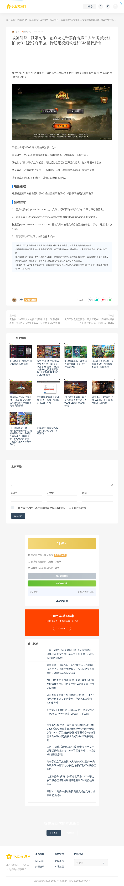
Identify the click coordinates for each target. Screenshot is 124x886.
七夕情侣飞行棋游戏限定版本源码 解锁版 (21, 362)
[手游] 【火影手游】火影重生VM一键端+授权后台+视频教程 (103, 364)
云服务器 (59, 861)
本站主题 (59, 866)
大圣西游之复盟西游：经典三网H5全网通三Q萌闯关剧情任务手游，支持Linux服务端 (89, 321)
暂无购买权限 (62, 576)
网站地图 (39, 861)
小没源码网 (22, 19)
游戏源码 (33, 19)
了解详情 (70, 833)
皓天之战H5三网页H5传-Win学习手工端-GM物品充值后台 (102, 400)
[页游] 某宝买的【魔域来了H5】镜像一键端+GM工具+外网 (48, 400)
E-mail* (50, 492)
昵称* (14, 492)
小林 (15, 32)
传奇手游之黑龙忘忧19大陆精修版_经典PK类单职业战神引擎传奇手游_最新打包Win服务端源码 (71, 765)
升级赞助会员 (60, 555)
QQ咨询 (62, 601)
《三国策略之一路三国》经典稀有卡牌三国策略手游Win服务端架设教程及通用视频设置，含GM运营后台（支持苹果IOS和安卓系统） (21, 436)
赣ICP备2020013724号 (79, 881)
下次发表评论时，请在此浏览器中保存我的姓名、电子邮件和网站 (51, 507)
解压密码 (39, 866)
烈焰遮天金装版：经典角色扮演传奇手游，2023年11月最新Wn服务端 (75, 401)
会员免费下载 (62, 583)
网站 (84, 492)
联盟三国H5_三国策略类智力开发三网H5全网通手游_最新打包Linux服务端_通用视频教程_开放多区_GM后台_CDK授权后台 (48, 368)
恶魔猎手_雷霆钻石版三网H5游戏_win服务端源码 (47, 431)
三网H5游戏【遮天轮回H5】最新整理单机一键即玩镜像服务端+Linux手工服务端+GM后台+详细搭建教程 (71, 654)
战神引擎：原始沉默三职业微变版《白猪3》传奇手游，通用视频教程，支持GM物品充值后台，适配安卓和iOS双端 (70, 669)
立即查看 (53, 833)
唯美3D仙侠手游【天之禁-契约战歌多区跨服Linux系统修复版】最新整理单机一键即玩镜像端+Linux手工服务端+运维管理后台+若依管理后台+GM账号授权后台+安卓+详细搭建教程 (71, 732)
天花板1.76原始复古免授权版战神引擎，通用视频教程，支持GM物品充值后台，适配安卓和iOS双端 (35, 321)
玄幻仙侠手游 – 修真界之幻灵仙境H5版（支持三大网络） (75, 364)
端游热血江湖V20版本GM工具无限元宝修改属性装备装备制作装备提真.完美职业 (21, 401)
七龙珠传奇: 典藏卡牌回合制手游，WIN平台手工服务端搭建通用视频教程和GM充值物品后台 (70, 780)
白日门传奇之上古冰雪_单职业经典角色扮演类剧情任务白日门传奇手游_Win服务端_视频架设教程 (70, 684)
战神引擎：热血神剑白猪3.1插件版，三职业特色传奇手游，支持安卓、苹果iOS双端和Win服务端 (70, 698)
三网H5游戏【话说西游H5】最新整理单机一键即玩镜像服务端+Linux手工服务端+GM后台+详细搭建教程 (71, 750)
